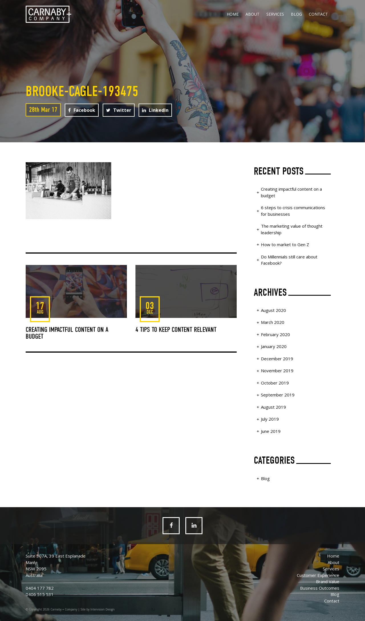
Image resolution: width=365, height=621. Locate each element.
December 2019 (277, 358)
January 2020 (274, 346)
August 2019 (273, 407)
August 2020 (273, 310)
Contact (318, 14)
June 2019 (271, 431)
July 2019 (270, 419)
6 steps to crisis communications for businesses (293, 211)
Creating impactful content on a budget (291, 192)
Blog (296, 14)
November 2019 (277, 370)
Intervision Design (102, 609)
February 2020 (275, 334)
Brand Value (327, 581)
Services (275, 14)
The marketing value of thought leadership (292, 229)
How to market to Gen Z (285, 244)
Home (233, 14)
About (252, 14)
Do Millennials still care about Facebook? (289, 260)
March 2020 (272, 322)
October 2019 (275, 383)
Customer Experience (318, 575)
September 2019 (278, 395)
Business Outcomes (319, 588)
